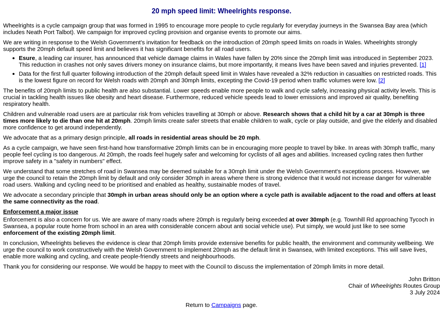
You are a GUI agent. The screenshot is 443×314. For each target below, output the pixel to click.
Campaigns (226, 304)
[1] (423, 64)
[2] (381, 80)
